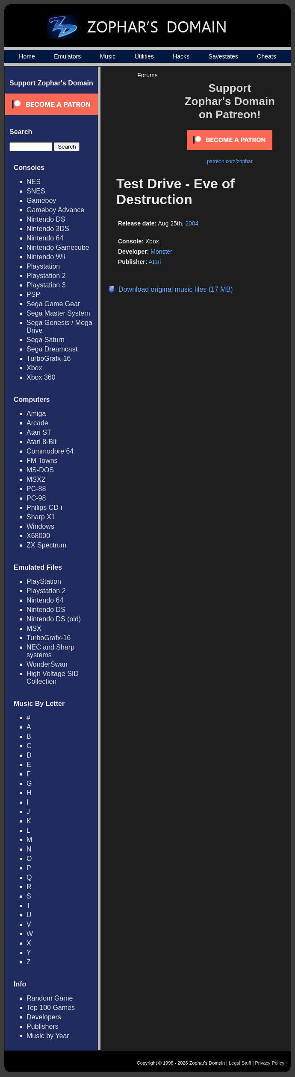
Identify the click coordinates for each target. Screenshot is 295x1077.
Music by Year (48, 1035)
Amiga (36, 413)
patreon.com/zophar (230, 161)
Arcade (37, 423)
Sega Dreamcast (52, 349)
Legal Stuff (240, 1062)
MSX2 (36, 479)
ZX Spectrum (46, 545)
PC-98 (36, 498)
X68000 (38, 535)
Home (27, 56)
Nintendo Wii (46, 256)
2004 (191, 223)
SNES (36, 191)
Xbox (34, 368)
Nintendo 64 (45, 238)
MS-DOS (40, 470)
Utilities (144, 56)
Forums (147, 75)
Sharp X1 (41, 517)
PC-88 (36, 488)
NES (34, 181)
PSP (33, 294)
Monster (161, 251)
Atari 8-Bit (41, 441)
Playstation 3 (46, 285)
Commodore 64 (50, 451)
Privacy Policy (269, 1062)
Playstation (43, 266)
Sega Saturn (46, 339)
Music (108, 56)
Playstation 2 (46, 275)
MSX (34, 628)
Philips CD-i (44, 507)
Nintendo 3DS (48, 228)
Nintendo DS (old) (54, 619)
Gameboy (41, 200)
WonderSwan (47, 664)
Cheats (266, 56)
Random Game (50, 998)
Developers (44, 1017)
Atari (155, 261)
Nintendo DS (46, 219)
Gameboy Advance (55, 210)
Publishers (43, 1026)
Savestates (223, 56)
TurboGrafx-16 (49, 358)
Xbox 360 (41, 377)
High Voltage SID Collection (53, 677)
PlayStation (44, 581)
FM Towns (42, 460)
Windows (40, 526)
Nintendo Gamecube (58, 247)
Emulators (67, 56)
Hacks (181, 56)
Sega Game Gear (53, 303)
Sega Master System (58, 313)
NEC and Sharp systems (50, 651)
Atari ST (39, 432)
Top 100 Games (51, 1007)
